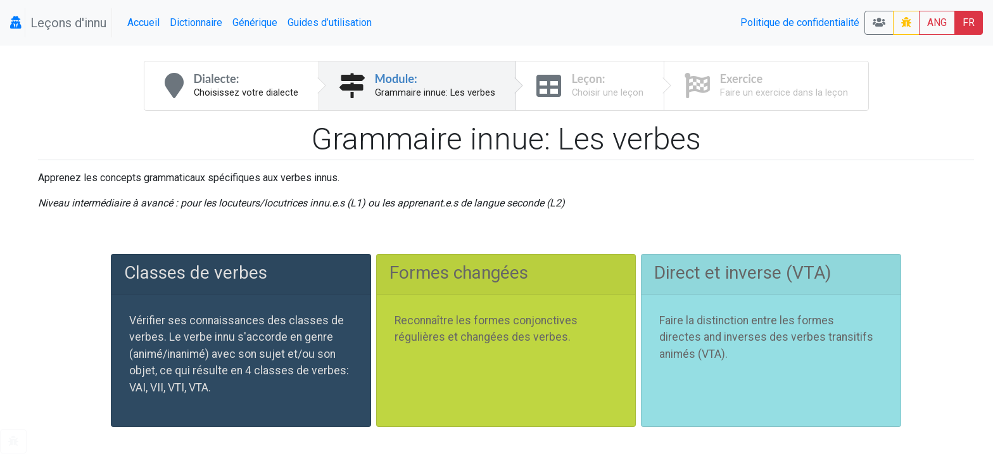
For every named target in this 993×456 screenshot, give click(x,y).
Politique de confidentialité (799, 22)
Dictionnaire (196, 22)
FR (969, 22)
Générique (254, 22)
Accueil (143, 22)
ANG (937, 22)
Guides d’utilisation (330, 22)
